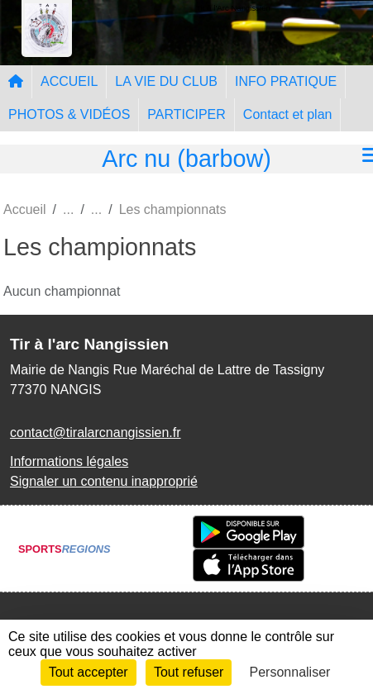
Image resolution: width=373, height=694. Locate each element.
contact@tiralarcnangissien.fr (95, 432)
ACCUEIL (69, 81)
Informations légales (69, 461)
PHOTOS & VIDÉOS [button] (69, 114)
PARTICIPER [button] (186, 114)
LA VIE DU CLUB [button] (166, 81)
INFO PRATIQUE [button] (286, 81)
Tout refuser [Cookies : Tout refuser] (188, 672)
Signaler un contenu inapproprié (104, 481)
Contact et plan (287, 114)
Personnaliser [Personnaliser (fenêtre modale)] (290, 672)
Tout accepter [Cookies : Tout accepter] (88, 672)
